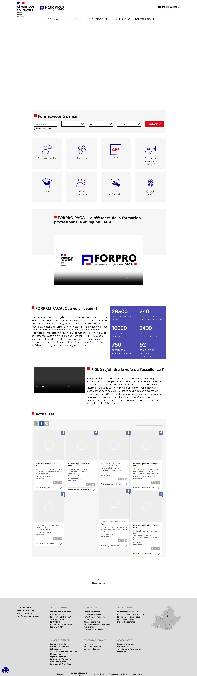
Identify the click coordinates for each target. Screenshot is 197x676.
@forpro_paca (57, 471)
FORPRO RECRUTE (144, 19)
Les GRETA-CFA (56, 627)
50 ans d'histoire (57, 619)
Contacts (60, 674)
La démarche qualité (126, 619)
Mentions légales (98, 674)
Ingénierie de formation (60, 659)
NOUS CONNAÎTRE (53, 19)
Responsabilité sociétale (60, 664)
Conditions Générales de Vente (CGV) (79, 674)
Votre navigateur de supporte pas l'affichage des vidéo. (98, 260)
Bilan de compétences (93, 622)
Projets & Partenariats (126, 622)
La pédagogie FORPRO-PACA (129, 612)
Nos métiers (89, 644)
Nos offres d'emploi (92, 646)
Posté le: (43, 487)
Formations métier (92, 612)
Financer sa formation (93, 629)
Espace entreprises (125, 644)
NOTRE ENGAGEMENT (99, 19)
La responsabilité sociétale (128, 617)
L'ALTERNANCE (123, 19)
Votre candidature (92, 649)
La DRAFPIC (55, 622)
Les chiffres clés (57, 614)
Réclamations (137, 674)
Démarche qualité (58, 662)
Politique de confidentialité (118, 674)
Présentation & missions (60, 612)
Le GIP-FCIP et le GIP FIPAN (61, 624)
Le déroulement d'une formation (131, 614)
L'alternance (55, 649)
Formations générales (93, 614)
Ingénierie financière (59, 657)
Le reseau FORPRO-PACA (60, 617)
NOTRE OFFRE (75, 19)
